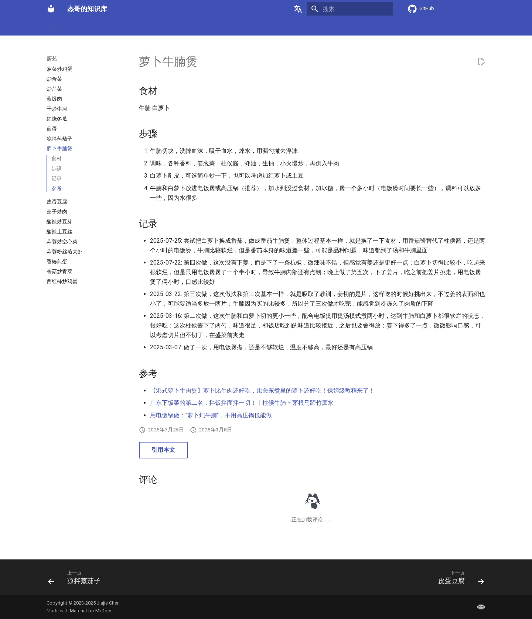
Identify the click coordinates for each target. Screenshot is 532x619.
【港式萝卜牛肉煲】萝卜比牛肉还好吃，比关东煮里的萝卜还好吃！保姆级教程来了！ (262, 390)
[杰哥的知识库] (51, 8)
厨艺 (71, 27)
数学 (134, 27)
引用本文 (163, 449)
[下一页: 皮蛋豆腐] (458, 579)
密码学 (92, 27)
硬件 (114, 27)
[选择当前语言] (297, 8)
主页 (52, 27)
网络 (153, 27)
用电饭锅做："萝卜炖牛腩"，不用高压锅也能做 (211, 415)
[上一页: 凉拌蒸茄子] (76, 579)
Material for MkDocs (91, 610)
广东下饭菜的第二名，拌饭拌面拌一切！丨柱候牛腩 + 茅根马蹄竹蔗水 (242, 402)
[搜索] (350, 9)
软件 (172, 27)
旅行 (191, 27)
